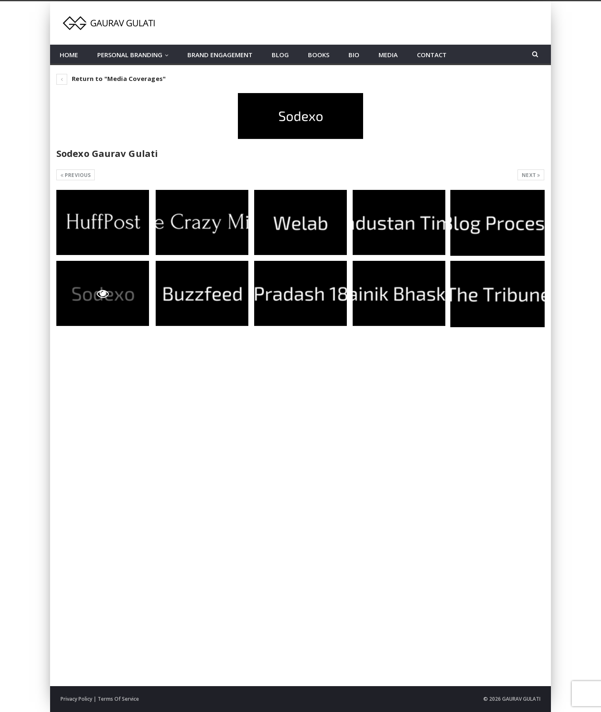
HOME (69, 54)
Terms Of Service (118, 698)
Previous (76, 175)
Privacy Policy (76, 698)
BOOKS (318, 54)
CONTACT (432, 54)
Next (531, 175)
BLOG (280, 54)
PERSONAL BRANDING (129, 54)
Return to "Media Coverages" (111, 78)
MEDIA (388, 54)
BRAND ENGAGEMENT (220, 54)
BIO (353, 54)
